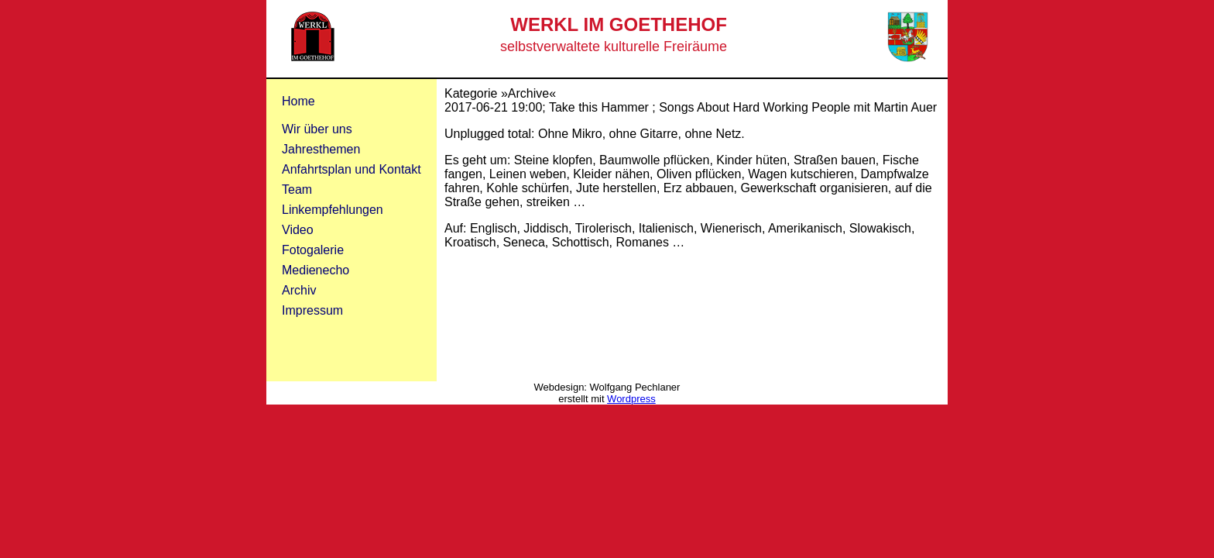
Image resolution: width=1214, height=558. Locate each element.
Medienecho (315, 270)
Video (298, 229)
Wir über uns (317, 129)
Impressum (312, 310)
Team (297, 189)
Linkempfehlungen (332, 209)
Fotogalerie (313, 250)
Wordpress (631, 399)
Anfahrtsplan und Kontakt (351, 169)
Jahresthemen (321, 149)
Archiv (299, 290)
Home (298, 101)
